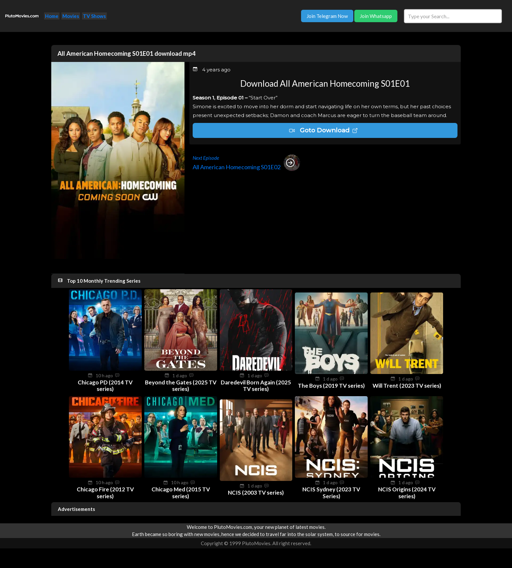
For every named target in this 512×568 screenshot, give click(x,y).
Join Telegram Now (327, 16)
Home (51, 16)
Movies (70, 16)
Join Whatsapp (376, 16)
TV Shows (94, 16)
